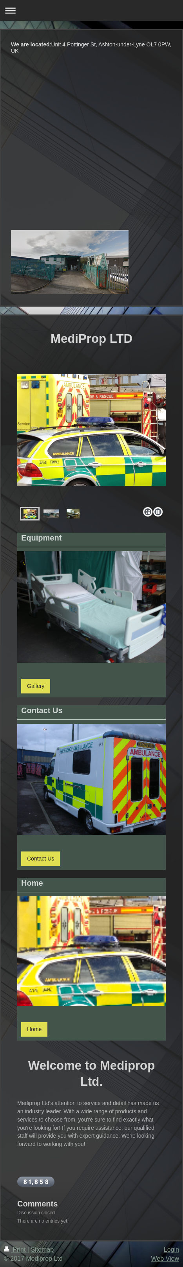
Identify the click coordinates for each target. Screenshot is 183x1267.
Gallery (35, 686)
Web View (165, 1258)
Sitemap (42, 1249)
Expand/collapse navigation (91, 10)
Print (15, 1249)
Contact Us (40, 858)
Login (171, 1249)
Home (34, 1029)
